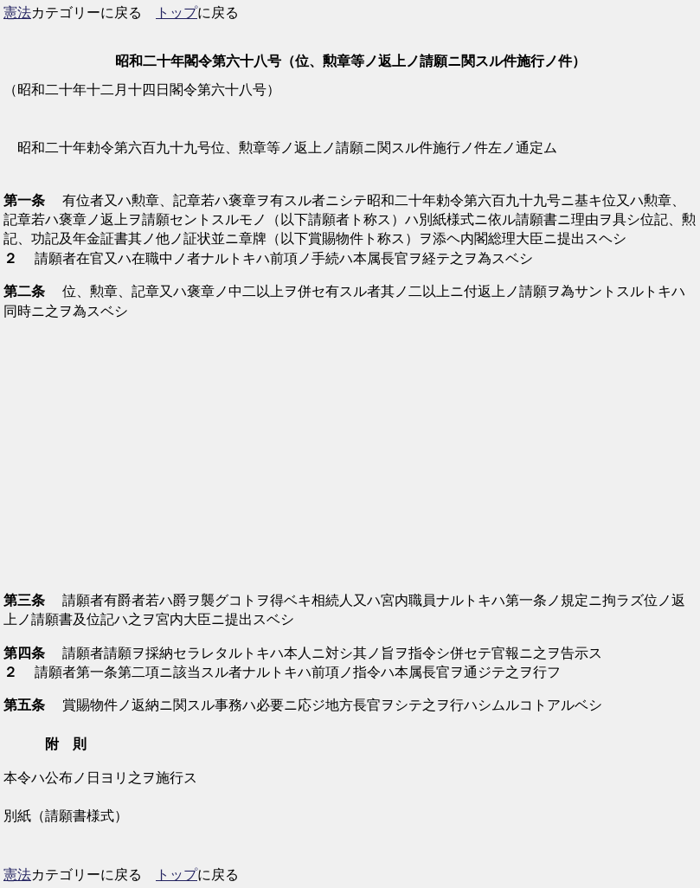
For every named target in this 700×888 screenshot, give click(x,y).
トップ (176, 12)
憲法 (17, 12)
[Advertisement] (350, 456)
